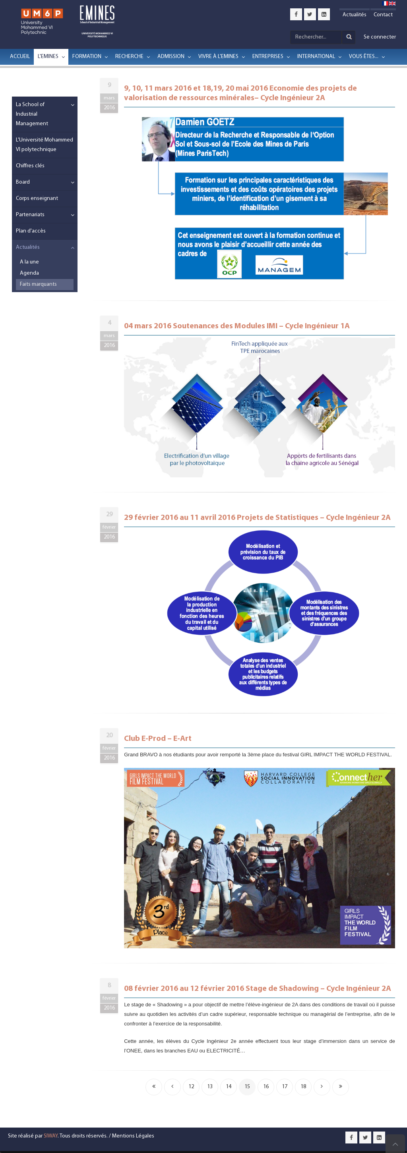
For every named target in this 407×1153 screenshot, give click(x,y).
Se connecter (380, 37)
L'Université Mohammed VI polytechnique (44, 145)
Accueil (20, 57)
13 (210, 1087)
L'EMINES (48, 57)
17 (284, 1087)
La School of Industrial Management (32, 114)
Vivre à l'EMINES (218, 57)
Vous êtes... (363, 57)
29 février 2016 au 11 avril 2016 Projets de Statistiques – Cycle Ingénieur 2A (257, 518)
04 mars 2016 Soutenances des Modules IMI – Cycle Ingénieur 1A (237, 326)
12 (191, 1087)
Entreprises (267, 57)
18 (303, 1087)
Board (23, 182)
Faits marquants (38, 284)
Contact (383, 15)
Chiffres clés (30, 166)
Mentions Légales (133, 1136)
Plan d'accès (31, 231)
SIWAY (51, 1136)
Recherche (129, 57)
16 (266, 1087)
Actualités (354, 15)
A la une (29, 262)
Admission (170, 57)
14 (228, 1087)
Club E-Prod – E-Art (158, 739)
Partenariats (30, 215)
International (316, 57)
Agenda (29, 273)
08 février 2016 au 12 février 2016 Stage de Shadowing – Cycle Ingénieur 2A (257, 989)
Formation (86, 57)
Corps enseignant (37, 199)
